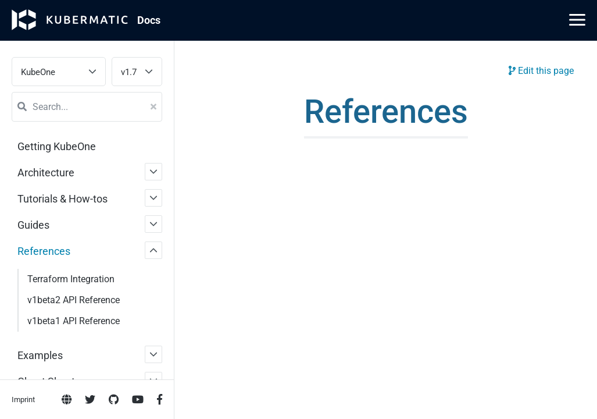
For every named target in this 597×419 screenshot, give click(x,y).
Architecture (45, 172)
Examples (40, 355)
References (43, 251)
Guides (33, 225)
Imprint (23, 399)
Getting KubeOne (56, 146)
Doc (148, 20)
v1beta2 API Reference (73, 300)
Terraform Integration (71, 279)
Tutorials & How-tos (62, 199)
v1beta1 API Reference (73, 320)
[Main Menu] (577, 20)
